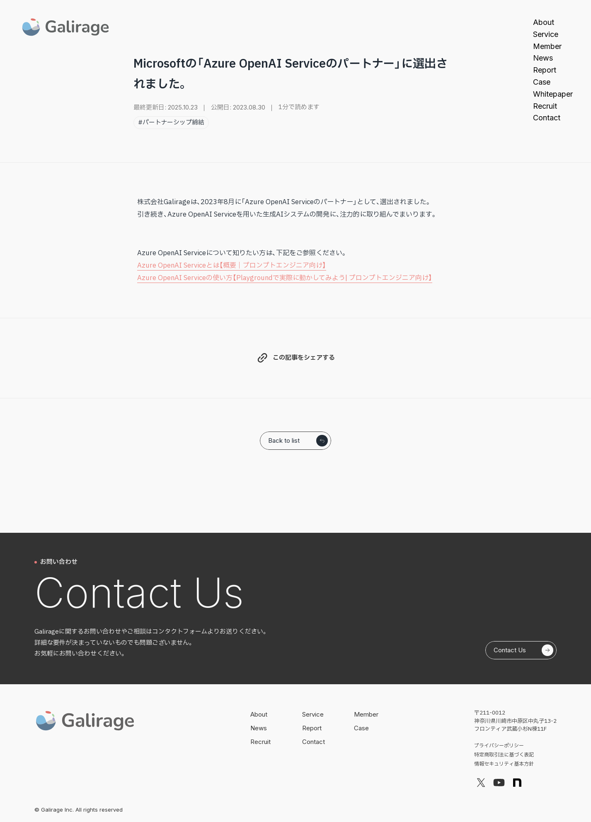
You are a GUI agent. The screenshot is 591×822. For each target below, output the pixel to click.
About (543, 22)
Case (541, 82)
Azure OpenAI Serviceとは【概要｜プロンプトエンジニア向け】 (231, 266)
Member (547, 46)
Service (545, 34)
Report (544, 70)
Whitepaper (553, 94)
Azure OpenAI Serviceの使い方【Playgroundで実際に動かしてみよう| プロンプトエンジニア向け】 (284, 278)
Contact (546, 117)
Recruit (545, 106)
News (543, 58)
